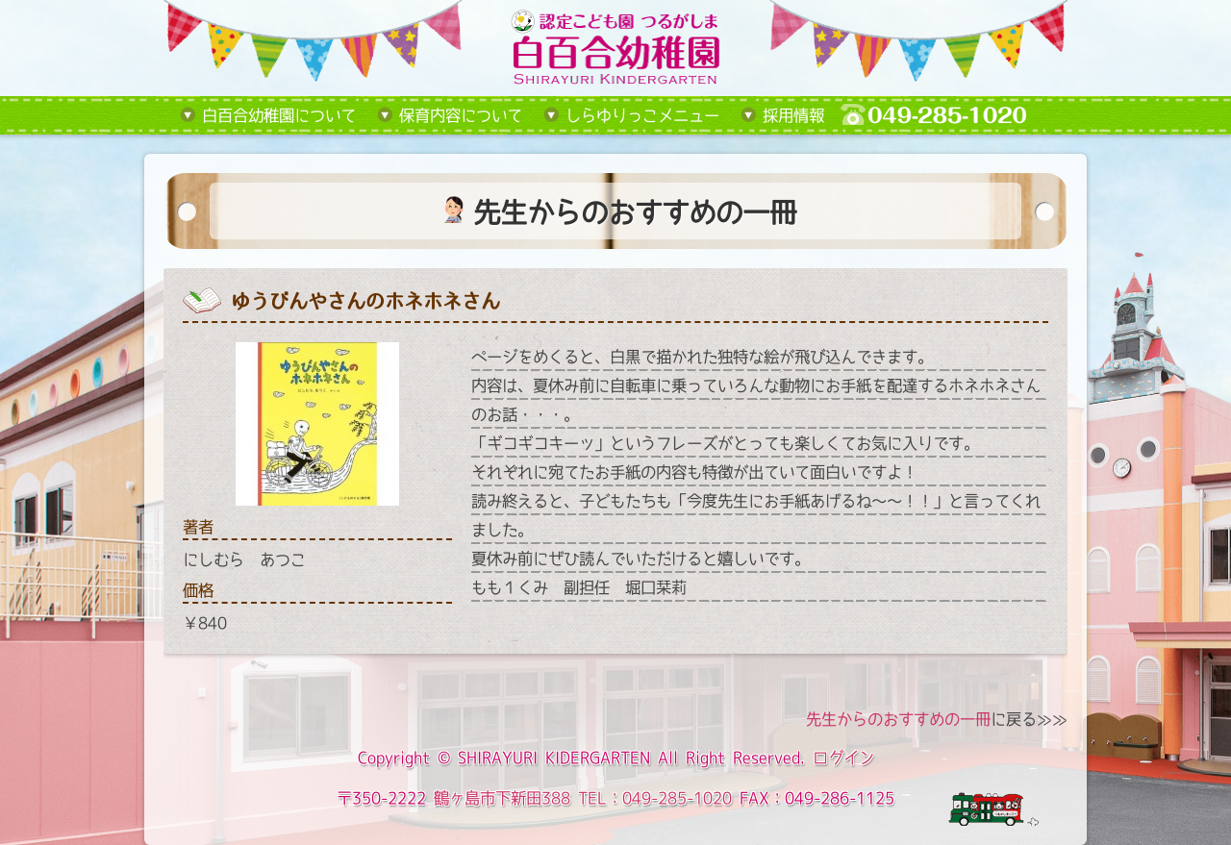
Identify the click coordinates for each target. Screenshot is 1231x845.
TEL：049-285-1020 (655, 798)
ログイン (843, 757)
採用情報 (793, 115)
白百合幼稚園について (279, 115)
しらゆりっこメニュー (642, 115)
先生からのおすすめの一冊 (898, 719)
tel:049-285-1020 (948, 115)
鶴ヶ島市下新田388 (502, 798)
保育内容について (460, 115)
